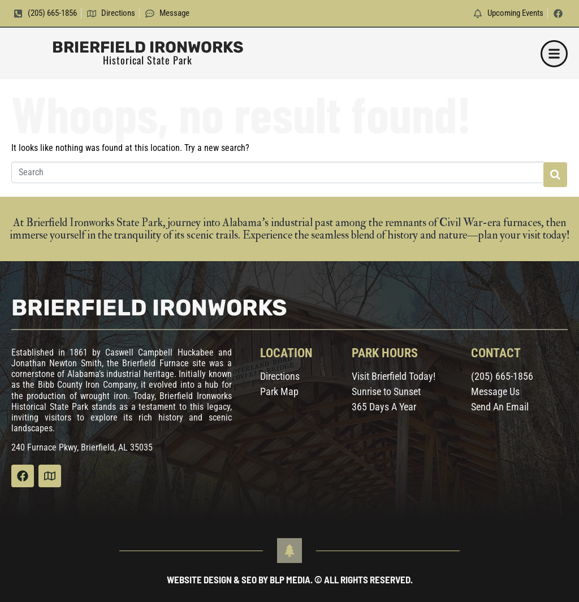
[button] (554, 53)
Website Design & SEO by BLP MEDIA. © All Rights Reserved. (290, 579)
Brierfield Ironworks (148, 47)
